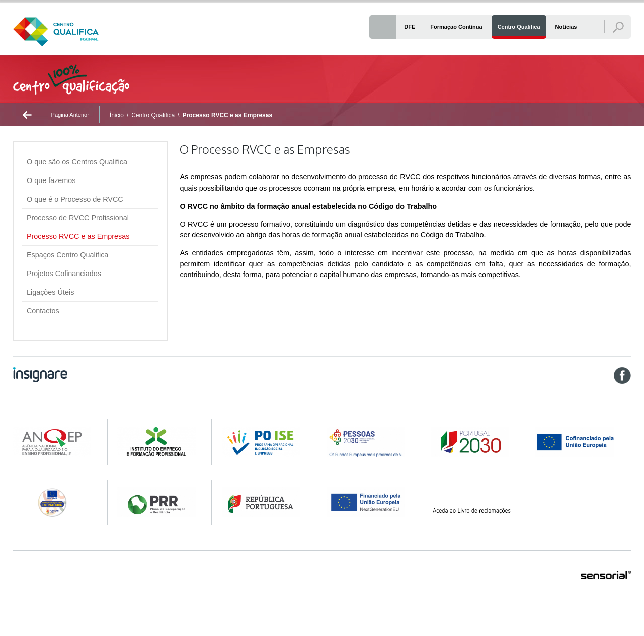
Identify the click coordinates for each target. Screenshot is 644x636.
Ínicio (117, 115)
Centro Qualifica (153, 115)
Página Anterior (70, 115)
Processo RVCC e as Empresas (228, 115)
